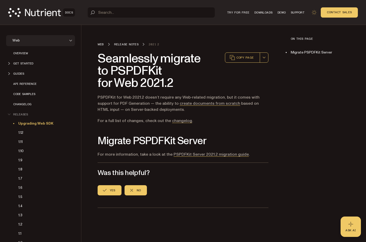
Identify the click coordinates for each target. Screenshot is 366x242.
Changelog (22, 104)
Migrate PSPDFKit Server (311, 52)
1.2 (20, 224)
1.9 (20, 160)
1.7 (20, 178)
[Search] (151, 12)
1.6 (20, 187)
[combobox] (264, 57)
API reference (25, 83)
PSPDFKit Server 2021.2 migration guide (211, 154)
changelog (182, 121)
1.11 (20, 141)
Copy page (241, 58)
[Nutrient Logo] (41, 12)
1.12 (20, 132)
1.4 (20, 206)
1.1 (19, 233)
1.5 (20, 196)
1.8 (20, 169)
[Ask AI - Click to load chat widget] (351, 227)
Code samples (24, 94)
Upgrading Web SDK (35, 123)
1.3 (20, 215)
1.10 (21, 151)
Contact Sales (339, 12)
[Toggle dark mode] (314, 12)
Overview (20, 53)
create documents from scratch (210, 103)
